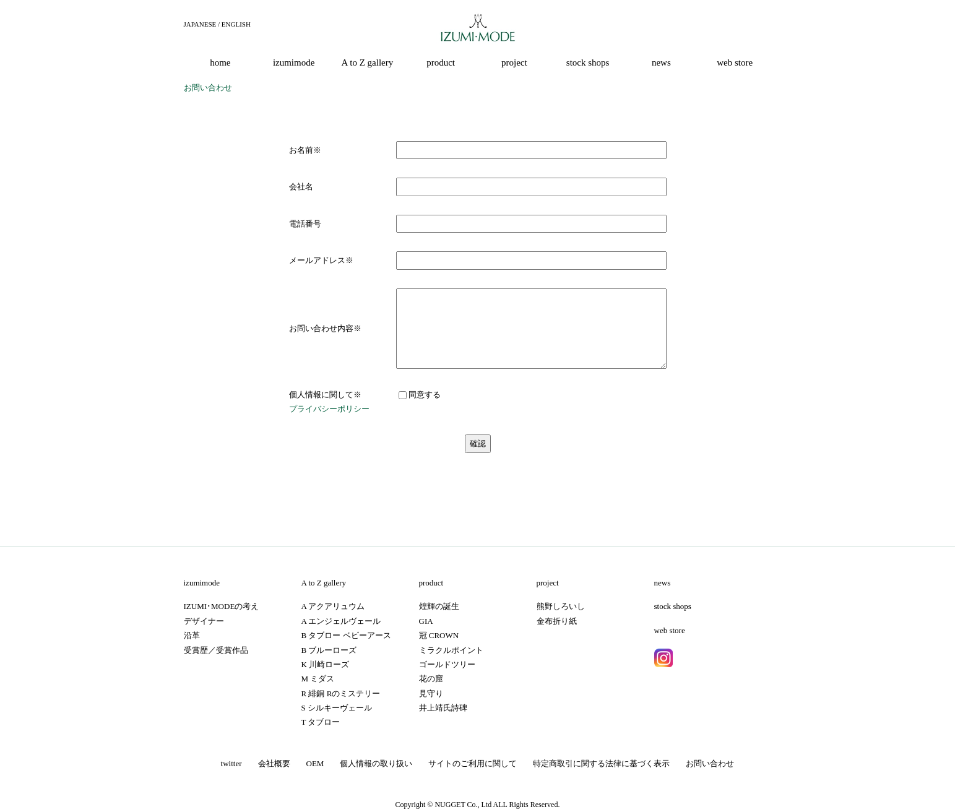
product (431, 582)
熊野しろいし (561, 606)
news (662, 582)
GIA (426, 621)
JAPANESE (200, 24)
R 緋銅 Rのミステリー (341, 693)
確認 (478, 443)
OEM (315, 763)
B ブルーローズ (329, 650)
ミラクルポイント (451, 650)
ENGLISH (236, 24)
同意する (420, 394)
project (548, 582)
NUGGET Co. (455, 804)
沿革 (192, 635)
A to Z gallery (324, 582)
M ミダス (318, 678)
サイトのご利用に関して (472, 763)
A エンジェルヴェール (341, 621)
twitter (231, 763)
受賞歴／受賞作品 (216, 650)
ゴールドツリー (447, 664)
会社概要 (274, 763)
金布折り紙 (557, 621)
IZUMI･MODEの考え (221, 606)
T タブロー (320, 722)
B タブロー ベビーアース (346, 635)
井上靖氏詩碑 (443, 707)
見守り (431, 693)
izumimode (202, 582)
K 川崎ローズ (325, 664)
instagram (663, 658)
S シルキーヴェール (336, 707)
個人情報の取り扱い (376, 763)
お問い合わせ (710, 763)
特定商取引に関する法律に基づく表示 (601, 763)
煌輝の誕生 (439, 606)
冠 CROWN (439, 635)
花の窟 (431, 678)
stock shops (672, 606)
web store (669, 630)
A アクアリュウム (333, 606)
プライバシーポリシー (329, 408)
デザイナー (204, 621)
